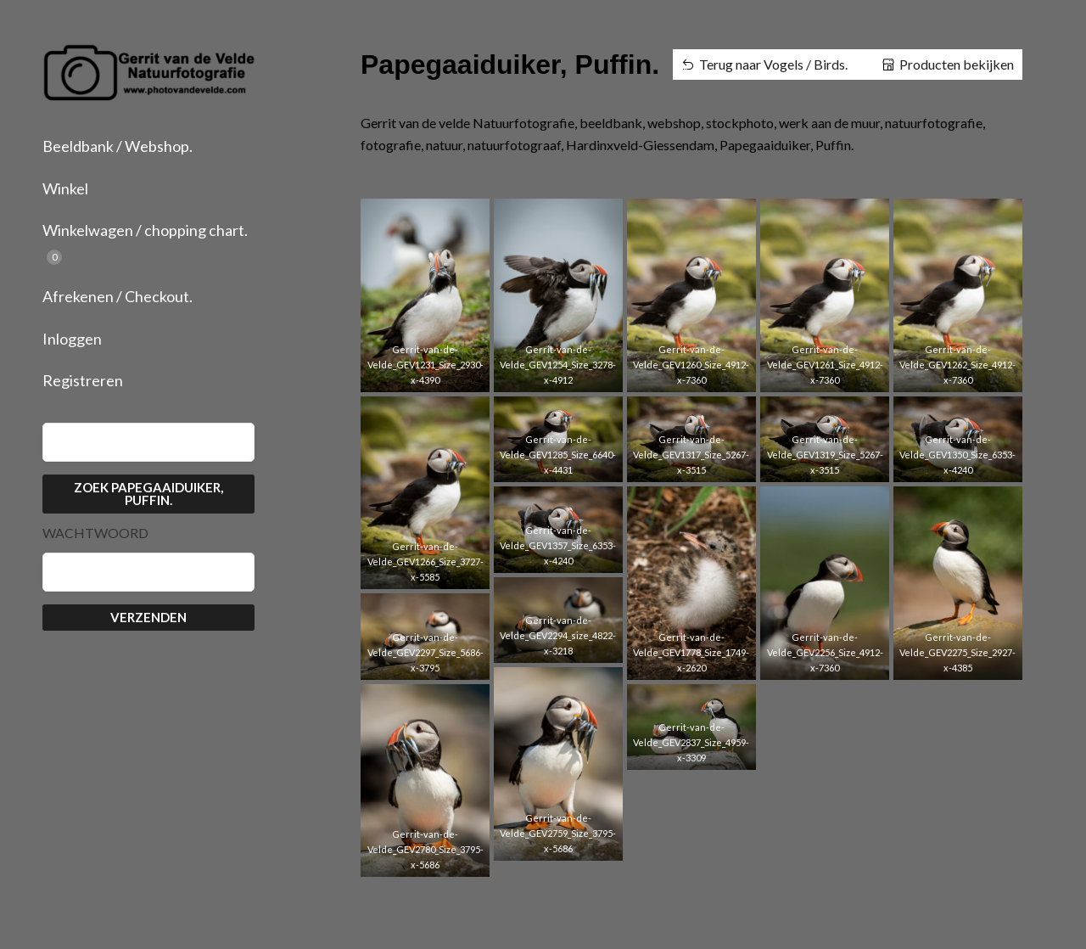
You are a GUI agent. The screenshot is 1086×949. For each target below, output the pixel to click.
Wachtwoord (95, 533)
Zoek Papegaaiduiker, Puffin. (148, 494)
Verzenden (148, 617)
